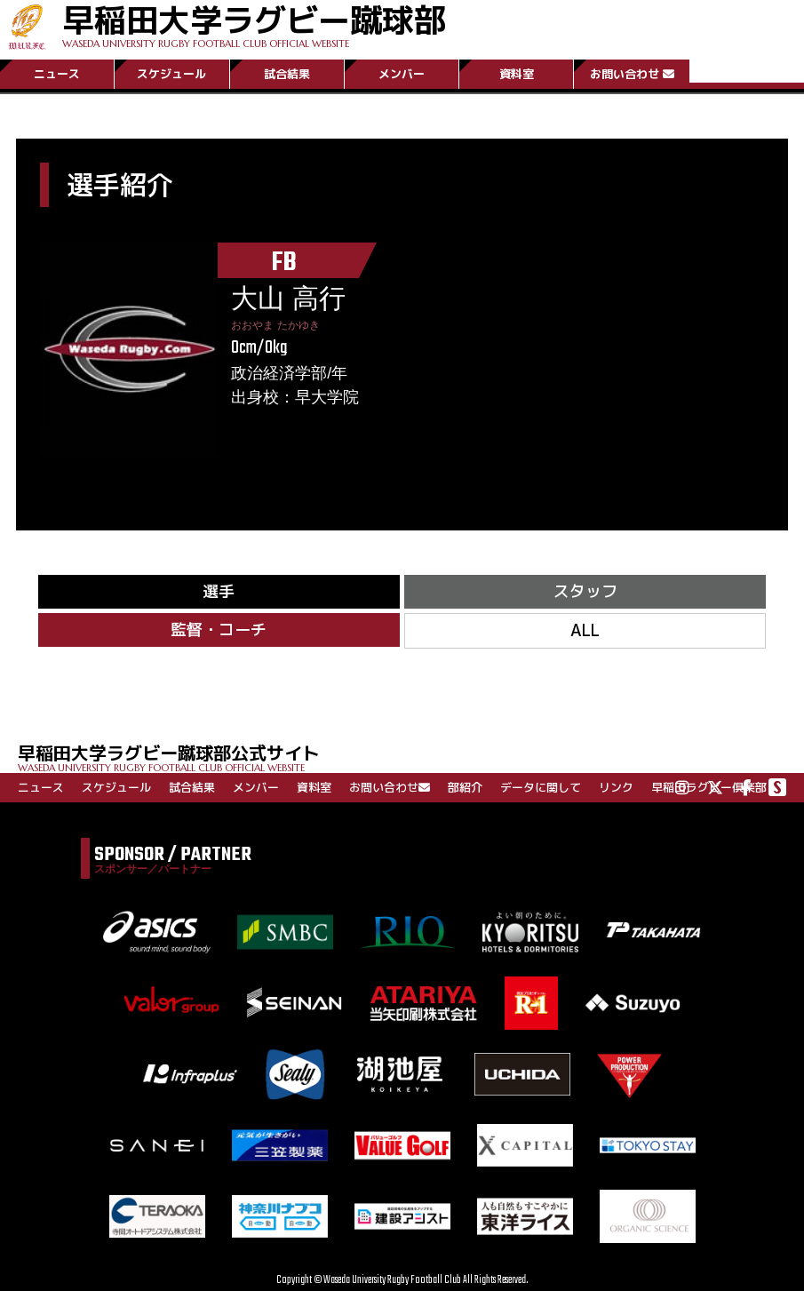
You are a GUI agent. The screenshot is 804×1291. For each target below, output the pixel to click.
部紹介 (465, 787)
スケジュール (171, 74)
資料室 (516, 74)
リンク (616, 787)
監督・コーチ (219, 629)
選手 (219, 591)
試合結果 (287, 74)
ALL (585, 630)
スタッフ (585, 591)
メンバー (401, 74)
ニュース (57, 74)
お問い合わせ (632, 74)
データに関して (540, 787)
